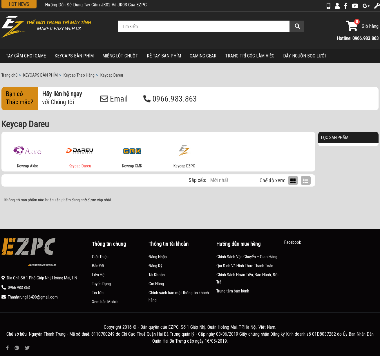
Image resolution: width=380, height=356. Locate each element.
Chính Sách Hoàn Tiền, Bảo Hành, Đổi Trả (247, 278)
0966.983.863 (170, 99)
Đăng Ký (155, 265)
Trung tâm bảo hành (232, 291)
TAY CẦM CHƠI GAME (26, 56)
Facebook (292, 242)
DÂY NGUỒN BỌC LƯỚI (304, 56)
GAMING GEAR (203, 56)
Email (114, 99)
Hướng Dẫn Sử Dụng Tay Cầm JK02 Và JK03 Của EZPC (96, 5)
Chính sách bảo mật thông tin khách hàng (179, 296)
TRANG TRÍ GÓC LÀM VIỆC (249, 56)
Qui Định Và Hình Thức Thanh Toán (244, 265)
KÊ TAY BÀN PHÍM (164, 56)
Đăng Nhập (158, 256)
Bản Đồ (98, 265)
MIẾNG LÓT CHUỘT (120, 56)
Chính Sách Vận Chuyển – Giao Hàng (246, 256)
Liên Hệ (98, 274)
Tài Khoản (157, 274)
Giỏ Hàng (156, 283)
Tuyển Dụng (101, 283)
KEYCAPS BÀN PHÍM (74, 56)
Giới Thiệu (100, 256)
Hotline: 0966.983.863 (358, 38)
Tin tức (98, 292)
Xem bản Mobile (105, 301)
